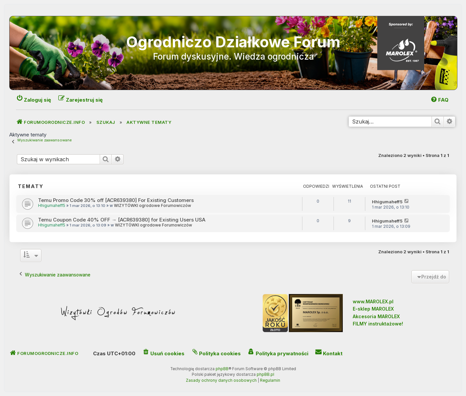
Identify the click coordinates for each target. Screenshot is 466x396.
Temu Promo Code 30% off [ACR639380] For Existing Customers (116, 200)
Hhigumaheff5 (51, 205)
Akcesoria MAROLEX (376, 316)
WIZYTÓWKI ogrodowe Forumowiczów (152, 205)
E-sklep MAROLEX (373, 309)
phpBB (222, 369)
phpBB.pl (265, 374)
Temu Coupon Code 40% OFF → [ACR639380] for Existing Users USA (121, 220)
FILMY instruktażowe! (378, 323)
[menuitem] (439, 99)
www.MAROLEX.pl (373, 301)
